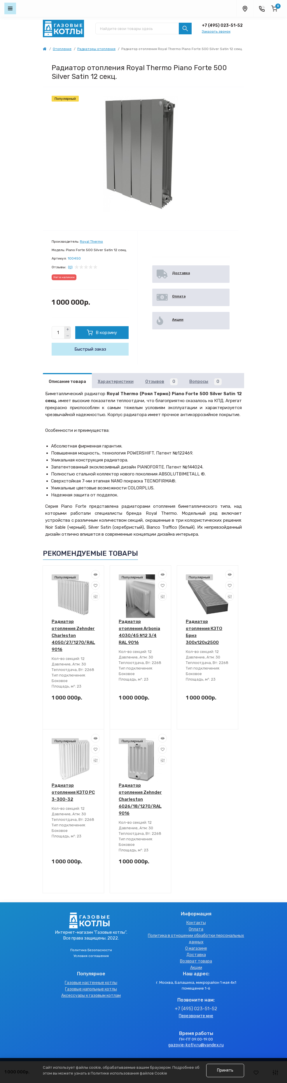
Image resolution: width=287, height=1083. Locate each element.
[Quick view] (95, 574)
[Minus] (67, 336)
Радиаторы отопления (96, 49)
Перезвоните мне (196, 1015)
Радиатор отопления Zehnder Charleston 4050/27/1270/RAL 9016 (73, 635)
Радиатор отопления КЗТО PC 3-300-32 (73, 792)
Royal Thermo (91, 241)
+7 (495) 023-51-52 (222, 25)
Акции (196, 967)
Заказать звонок (216, 31)
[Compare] (95, 596)
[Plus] (67, 329)
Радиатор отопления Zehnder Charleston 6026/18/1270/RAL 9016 (140, 799)
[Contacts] (261, 8)
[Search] (185, 28)
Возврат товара (196, 961)
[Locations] (244, 8)
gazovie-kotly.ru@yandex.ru (196, 1045)
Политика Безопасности (91, 950)
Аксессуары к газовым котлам (91, 995)
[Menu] (10, 8)
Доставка (196, 954)
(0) (70, 267)
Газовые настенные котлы (91, 982)
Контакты (196, 922)
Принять (225, 1070)
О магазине (196, 948)
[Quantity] (58, 332)
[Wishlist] (95, 585)
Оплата (196, 929)
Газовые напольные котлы (91, 989)
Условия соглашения (91, 956)
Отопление (62, 49)
